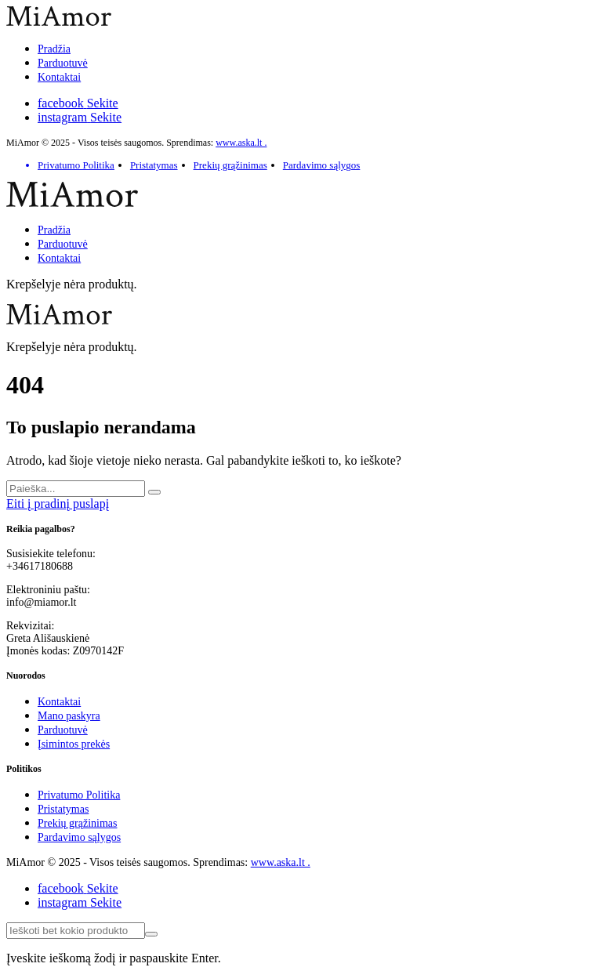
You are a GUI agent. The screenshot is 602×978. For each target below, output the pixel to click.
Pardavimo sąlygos (322, 165)
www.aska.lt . (241, 142)
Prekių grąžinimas (230, 165)
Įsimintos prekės (74, 744)
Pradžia (54, 49)
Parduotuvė (63, 63)
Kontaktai (59, 77)
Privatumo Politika (76, 165)
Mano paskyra (69, 716)
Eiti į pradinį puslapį (57, 503)
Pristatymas (154, 165)
